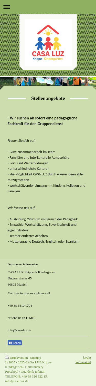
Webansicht (83, 362)
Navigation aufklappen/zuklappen (48, 6)
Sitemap (35, 358)
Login (87, 357)
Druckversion (16, 358)
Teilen (15, 343)
